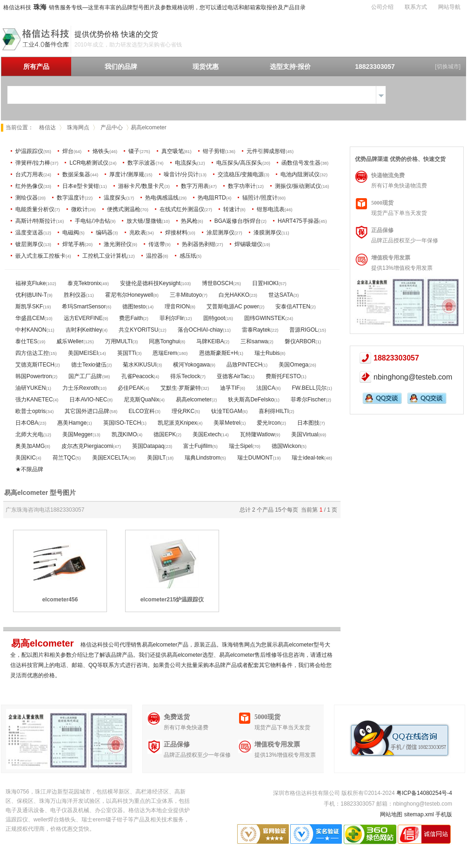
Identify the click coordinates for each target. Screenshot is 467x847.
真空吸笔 (172, 151)
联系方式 (416, 7)
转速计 (231, 209)
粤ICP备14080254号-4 (424, 793)
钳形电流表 (271, 209)
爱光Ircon (268, 423)
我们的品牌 (121, 66)
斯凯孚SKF (29, 306)
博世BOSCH (217, 283)
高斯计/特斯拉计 (35, 221)
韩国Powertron (33, 376)
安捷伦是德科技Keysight (150, 283)
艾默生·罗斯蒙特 (180, 388)
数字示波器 (141, 163)
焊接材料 (176, 232)
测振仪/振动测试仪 (298, 186)
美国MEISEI (83, 353)
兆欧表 (137, 232)
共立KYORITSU (138, 330)
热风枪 (189, 221)
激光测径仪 (118, 244)
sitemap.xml (419, 814)
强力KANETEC (34, 399)
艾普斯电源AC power (233, 306)
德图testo (134, 306)
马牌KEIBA (210, 341)
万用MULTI (119, 341)
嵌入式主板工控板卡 (40, 256)
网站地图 (391, 814)
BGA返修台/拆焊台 (237, 221)
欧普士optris (30, 411)
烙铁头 (101, 151)
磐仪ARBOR (300, 341)
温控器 (154, 256)
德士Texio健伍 (89, 364)
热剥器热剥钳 (198, 244)
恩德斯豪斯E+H (218, 353)
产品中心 (111, 127)
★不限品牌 (29, 469)
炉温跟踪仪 (29, 151)
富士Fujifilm (197, 446)
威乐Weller (69, 341)
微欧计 (79, 209)
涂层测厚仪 (220, 232)
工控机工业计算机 (104, 256)
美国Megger (77, 434)
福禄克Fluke (30, 283)
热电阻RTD (212, 197)
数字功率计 (242, 186)
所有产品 (36, 66)
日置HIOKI (265, 283)
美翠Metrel (226, 423)
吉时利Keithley (84, 330)
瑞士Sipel (241, 446)
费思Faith (131, 318)
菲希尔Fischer (308, 399)
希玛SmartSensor (84, 306)
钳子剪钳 (214, 151)
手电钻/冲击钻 (92, 221)
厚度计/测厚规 (126, 174)
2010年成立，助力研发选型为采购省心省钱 (128, 44)
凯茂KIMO (124, 434)
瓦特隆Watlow (257, 434)
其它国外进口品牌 (87, 411)
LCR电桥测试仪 (88, 163)
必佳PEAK (131, 388)
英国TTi (126, 353)
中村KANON (31, 330)
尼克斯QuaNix (141, 399)
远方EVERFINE (83, 318)
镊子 (134, 151)
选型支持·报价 (290, 66)
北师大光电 (29, 434)
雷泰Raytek (256, 330)
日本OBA (26, 423)
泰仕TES (26, 341)
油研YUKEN (30, 388)
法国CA (265, 388)
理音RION (177, 306)
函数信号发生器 (300, 163)
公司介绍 (382, 7)
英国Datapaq (148, 446)
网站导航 (449, 7)
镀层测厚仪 (29, 244)
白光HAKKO (234, 295)
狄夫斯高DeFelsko (251, 399)
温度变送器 (29, 232)
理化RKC (183, 411)
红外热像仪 (29, 186)
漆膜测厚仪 (267, 232)
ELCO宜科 (141, 411)
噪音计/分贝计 (181, 174)
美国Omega (293, 364)
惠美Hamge (72, 423)
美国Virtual (304, 434)
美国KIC (25, 457)
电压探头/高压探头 (239, 163)
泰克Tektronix (84, 283)
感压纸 (188, 256)
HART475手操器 (298, 221)
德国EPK (164, 434)
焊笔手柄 (73, 244)
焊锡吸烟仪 (248, 244)
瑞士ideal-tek (308, 457)
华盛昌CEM (30, 318)
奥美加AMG (30, 446)
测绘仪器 (26, 197)
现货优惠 (206, 66)
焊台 (67, 151)
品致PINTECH (244, 364)
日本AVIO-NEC (88, 399)
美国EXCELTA (110, 457)
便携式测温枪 (123, 209)
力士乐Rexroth (80, 388)
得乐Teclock (185, 376)
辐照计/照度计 (259, 197)
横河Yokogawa (191, 364)
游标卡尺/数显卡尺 (141, 186)
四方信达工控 (32, 353)
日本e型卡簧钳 (80, 186)
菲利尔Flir (172, 318)
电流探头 (186, 163)
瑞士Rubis (267, 353)
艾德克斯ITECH (34, 364)
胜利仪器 (75, 295)
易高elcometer (194, 399)
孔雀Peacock (137, 376)
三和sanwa (254, 341)
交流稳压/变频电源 (241, 174)
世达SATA (281, 295)
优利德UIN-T (31, 295)
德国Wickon (286, 446)
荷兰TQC (64, 457)
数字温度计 (71, 197)
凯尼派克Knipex (177, 423)
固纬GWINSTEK (264, 318)
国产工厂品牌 (85, 376)
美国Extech (207, 434)
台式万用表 (29, 174)
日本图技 (308, 423)
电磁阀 (70, 232)
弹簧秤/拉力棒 (32, 163)
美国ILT (156, 457)
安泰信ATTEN (292, 306)
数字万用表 (195, 186)
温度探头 (115, 197)
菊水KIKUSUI (139, 364)
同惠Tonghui (164, 341)
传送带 (156, 244)
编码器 (104, 232)
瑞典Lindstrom (202, 457)
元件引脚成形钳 (266, 151)
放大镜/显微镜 (144, 221)
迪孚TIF (230, 388)
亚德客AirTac (233, 376)
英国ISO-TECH (122, 423)
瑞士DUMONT (255, 457)
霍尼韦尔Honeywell (129, 295)
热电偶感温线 (162, 197)
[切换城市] (447, 66)
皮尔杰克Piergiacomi (87, 446)
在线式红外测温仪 (182, 209)
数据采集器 (76, 174)
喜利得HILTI (273, 411)
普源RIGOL (303, 330)
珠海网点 (78, 127)
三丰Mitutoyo (186, 295)
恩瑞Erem (165, 353)
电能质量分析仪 (34, 209)
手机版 (443, 814)
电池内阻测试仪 (300, 174)
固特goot (214, 318)
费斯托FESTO (283, 376)
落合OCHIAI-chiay (200, 330)
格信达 (47, 127)
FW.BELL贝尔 (309, 388)
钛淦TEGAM (226, 411)
